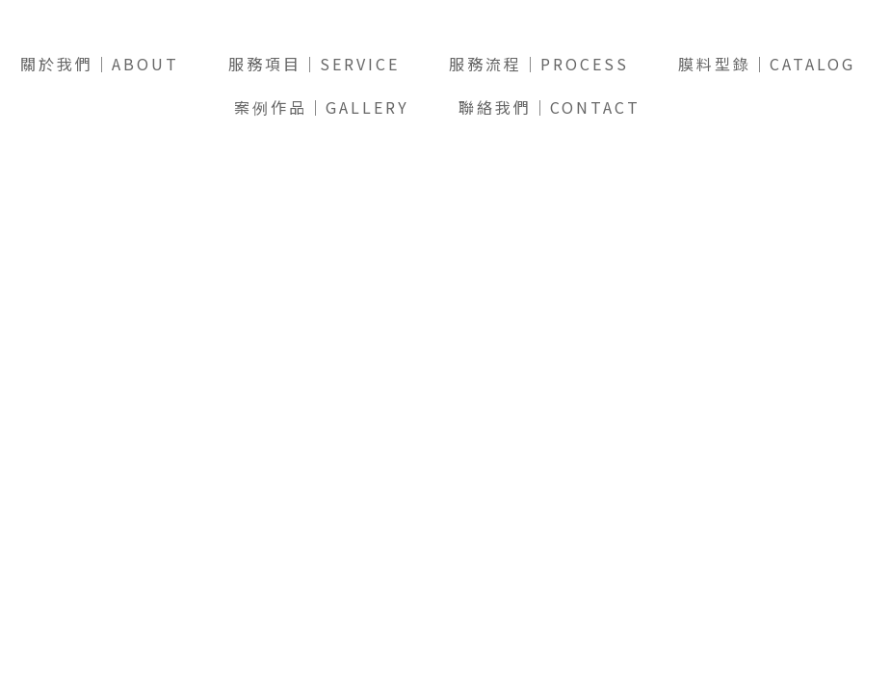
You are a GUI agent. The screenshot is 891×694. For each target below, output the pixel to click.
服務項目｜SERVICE (314, 63)
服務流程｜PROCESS (539, 63)
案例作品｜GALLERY (321, 107)
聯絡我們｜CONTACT (550, 107)
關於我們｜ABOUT (99, 63)
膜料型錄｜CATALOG (766, 63)
